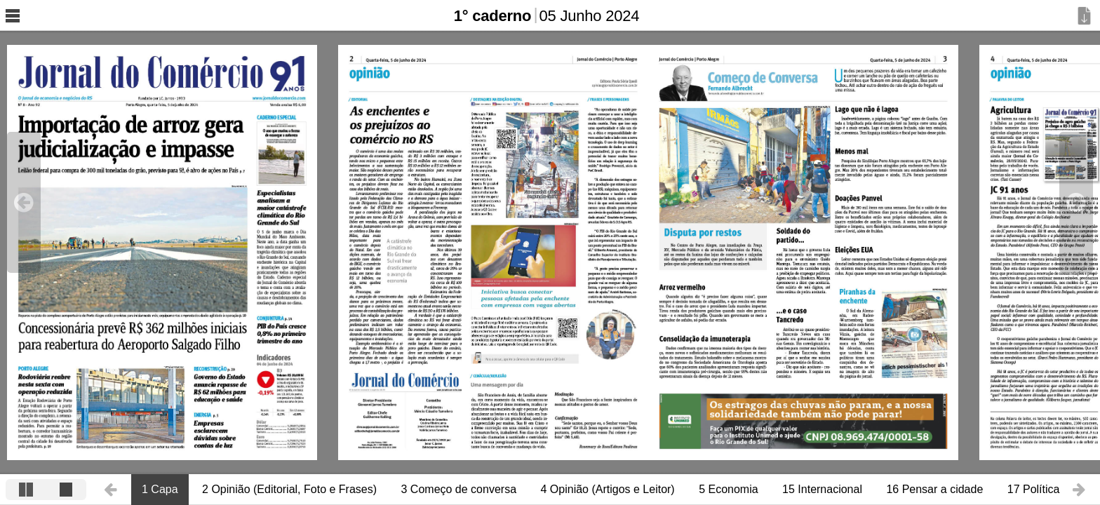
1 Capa (160, 489)
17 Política (1033, 489)
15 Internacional (822, 489)
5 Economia (728, 489)
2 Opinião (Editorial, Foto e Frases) (289, 489)
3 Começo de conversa (459, 489)
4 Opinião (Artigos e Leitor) (607, 489)
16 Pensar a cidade (934, 489)
